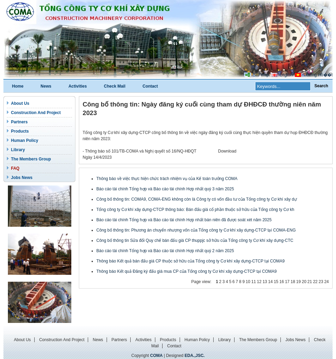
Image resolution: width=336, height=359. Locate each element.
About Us (20, 103)
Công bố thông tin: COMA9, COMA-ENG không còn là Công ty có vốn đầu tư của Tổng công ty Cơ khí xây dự (196, 199)
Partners (19, 122)
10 (248, 281)
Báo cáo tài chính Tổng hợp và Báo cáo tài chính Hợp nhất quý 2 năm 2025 (165, 250)
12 (259, 281)
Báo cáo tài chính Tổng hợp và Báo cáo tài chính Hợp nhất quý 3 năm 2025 (165, 189)
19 (298, 281)
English (286, 74)
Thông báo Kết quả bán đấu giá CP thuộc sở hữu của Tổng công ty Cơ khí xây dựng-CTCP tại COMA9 (190, 261)
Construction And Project (36, 112)
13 (265, 281)
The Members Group (31, 159)
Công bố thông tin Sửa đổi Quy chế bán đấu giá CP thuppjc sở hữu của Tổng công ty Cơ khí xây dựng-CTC (194, 240)
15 (276, 281)
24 (326, 281)
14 (270, 281)
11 (253, 281)
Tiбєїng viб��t (318, 74)
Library (18, 149)
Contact (150, 86)
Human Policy (24, 140)
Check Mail (114, 86)
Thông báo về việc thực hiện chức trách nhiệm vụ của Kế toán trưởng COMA (166, 178)
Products (20, 131)
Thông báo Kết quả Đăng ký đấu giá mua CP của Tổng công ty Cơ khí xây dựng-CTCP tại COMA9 (186, 271)
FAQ (15, 168)
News (45, 86)
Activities (78, 86)
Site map (261, 74)
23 (321, 281)
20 (304, 281)
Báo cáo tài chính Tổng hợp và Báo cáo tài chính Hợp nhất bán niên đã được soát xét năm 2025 (184, 219)
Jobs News (22, 177)
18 (292, 281)
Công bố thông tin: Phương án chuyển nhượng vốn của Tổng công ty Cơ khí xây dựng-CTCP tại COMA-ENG (196, 230)
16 (281, 281)
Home (17, 86)
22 (315, 281)
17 (287, 281)
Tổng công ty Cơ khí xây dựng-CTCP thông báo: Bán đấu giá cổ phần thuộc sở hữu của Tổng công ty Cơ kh (195, 209)
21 (310, 281)
